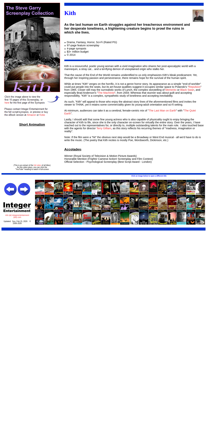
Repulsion (195, 86)
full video (37, 165)
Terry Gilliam (103, 128)
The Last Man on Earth (162, 110)
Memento (170, 89)
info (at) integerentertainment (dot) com (17, 216)
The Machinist (106, 92)
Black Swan (187, 89)
